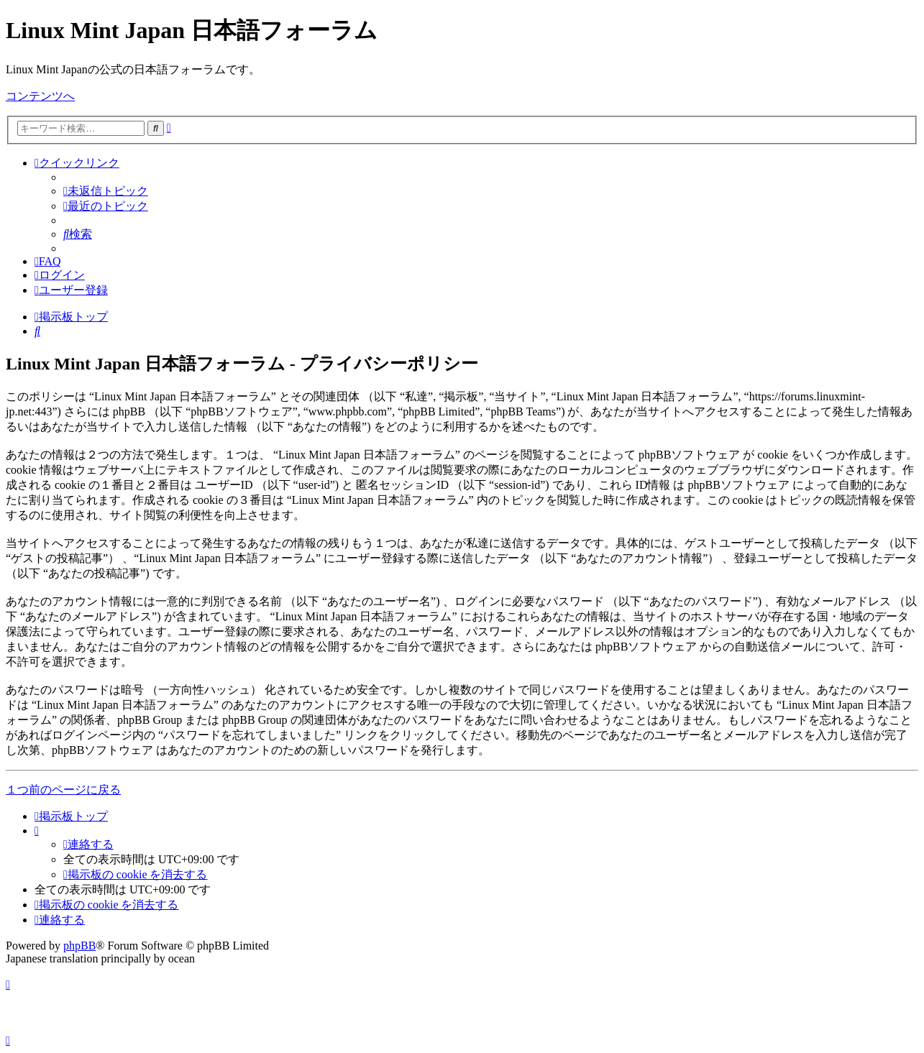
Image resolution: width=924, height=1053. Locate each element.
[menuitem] (105, 191)
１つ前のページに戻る (63, 789)
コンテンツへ (40, 96)
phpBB (79, 945)
